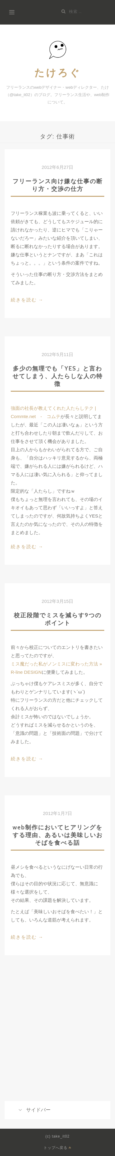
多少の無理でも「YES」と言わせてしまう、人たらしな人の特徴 (58, 376)
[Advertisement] (57, 1037)
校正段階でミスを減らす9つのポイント (58, 618)
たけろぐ (57, 72)
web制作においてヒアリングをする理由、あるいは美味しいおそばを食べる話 (58, 835)
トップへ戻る (57, 1147)
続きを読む (27, 300)
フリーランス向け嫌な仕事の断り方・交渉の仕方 (58, 184)
